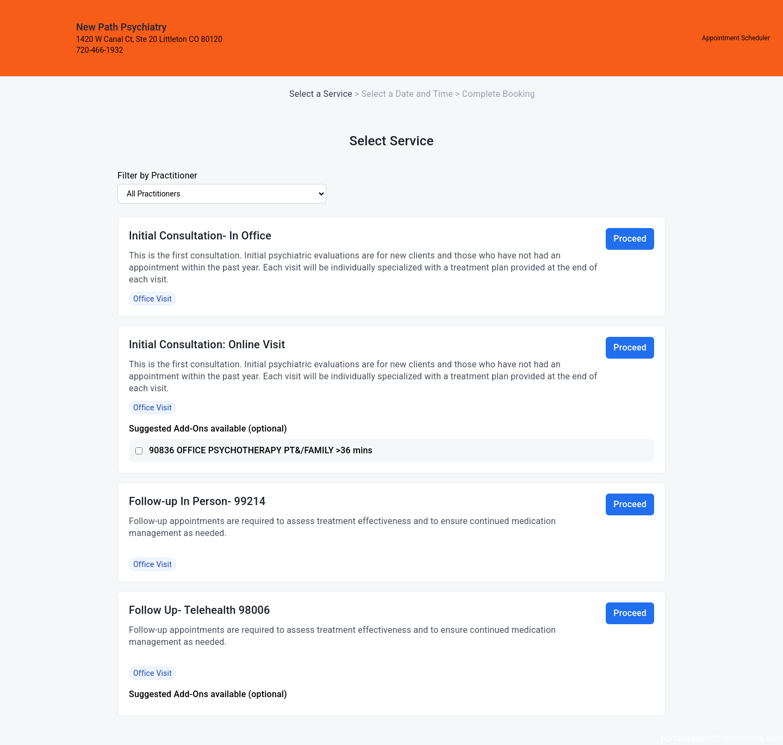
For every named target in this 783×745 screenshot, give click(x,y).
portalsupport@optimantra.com (722, 738)
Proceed (630, 238)
